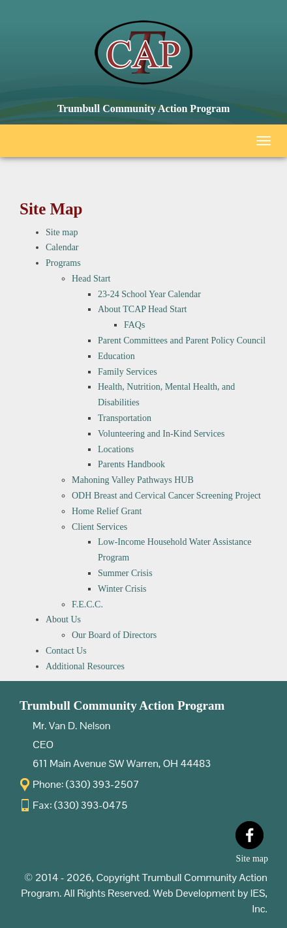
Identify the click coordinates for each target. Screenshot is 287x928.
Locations (116, 449)
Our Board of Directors (114, 635)
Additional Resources (85, 666)
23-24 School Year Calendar (149, 294)
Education (116, 356)
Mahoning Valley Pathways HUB (133, 480)
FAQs (134, 325)
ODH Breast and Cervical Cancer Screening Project (166, 495)
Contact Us (66, 651)
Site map (62, 232)
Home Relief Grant (107, 511)
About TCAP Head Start (142, 309)
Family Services (127, 372)
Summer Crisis (125, 573)
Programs (63, 263)
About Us (63, 619)
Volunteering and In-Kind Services (161, 434)
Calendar (62, 247)
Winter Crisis (122, 589)
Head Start (91, 278)
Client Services (99, 527)
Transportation (124, 418)
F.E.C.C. (87, 604)
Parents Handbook (131, 464)
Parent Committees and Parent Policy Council (181, 340)
